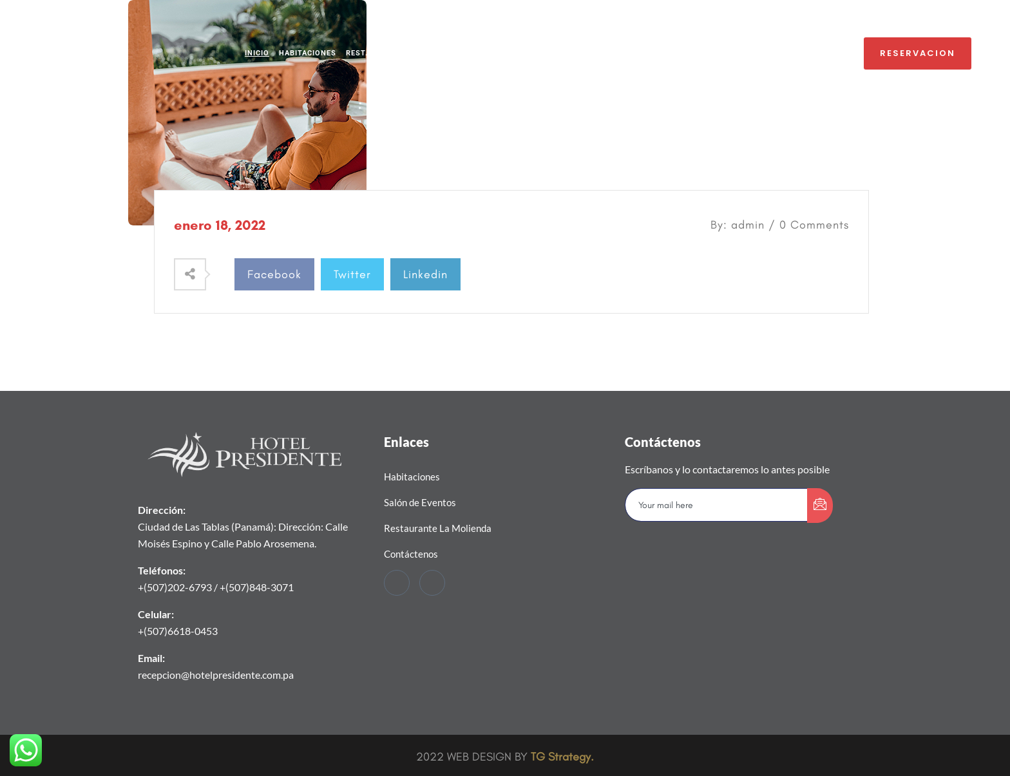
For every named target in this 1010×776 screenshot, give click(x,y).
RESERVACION (917, 53)
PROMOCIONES (622, 53)
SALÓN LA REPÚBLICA (475, 53)
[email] (716, 505)
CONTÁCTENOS (690, 53)
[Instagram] (432, 583)
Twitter (352, 274)
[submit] (820, 505)
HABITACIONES (307, 53)
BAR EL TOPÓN (555, 53)
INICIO (257, 53)
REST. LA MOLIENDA (384, 53)
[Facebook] (397, 583)
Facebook (274, 274)
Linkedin (425, 274)
